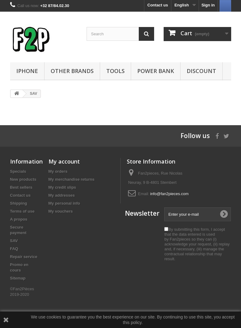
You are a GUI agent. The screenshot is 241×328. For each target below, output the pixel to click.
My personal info (64, 203)
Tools (115, 71)
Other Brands (72, 71)
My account (64, 161)
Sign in (208, 5)
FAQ (14, 248)
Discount (201, 71)
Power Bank (155, 71)
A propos (19, 219)
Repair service (23, 256)
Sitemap (18, 278)
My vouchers (61, 211)
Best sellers (21, 187)
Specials (18, 171)
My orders (58, 171)
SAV (14, 240)
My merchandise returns (72, 179)
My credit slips (62, 187)
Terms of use (22, 211)
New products (23, 179)
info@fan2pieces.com (169, 193)
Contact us (157, 5)
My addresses (62, 195)
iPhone (27, 71)
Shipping (18, 203)
